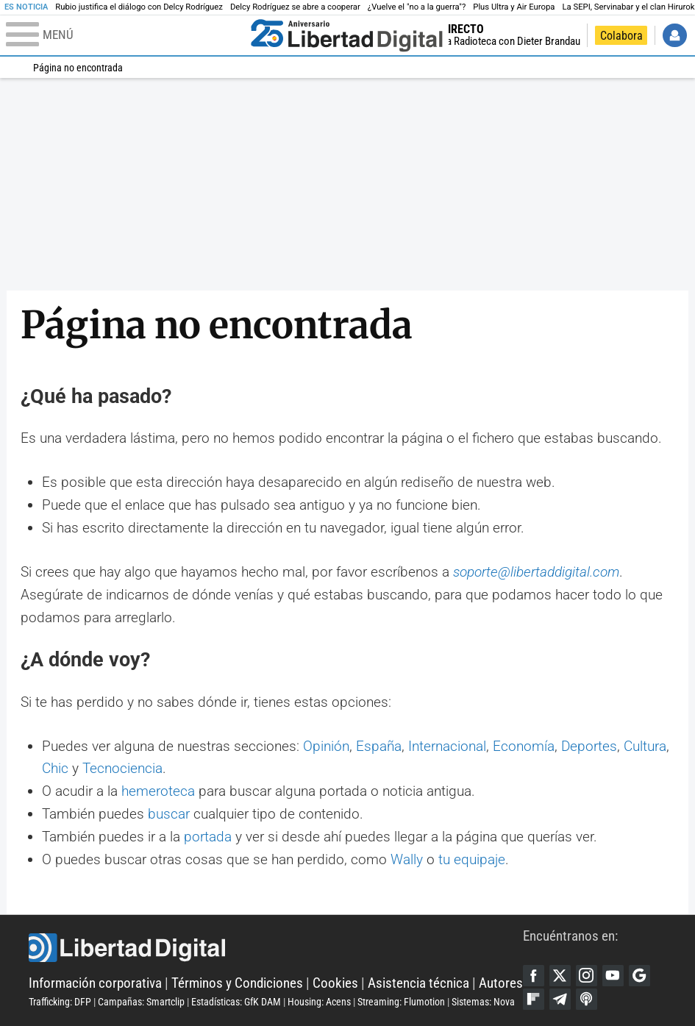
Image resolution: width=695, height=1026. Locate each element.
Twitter (560, 975)
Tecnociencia (122, 768)
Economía (524, 746)
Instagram (586, 975)
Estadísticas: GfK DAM (236, 1002)
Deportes (589, 746)
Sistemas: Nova (483, 1002)
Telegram (560, 999)
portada (208, 836)
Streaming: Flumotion (401, 1002)
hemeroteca (158, 791)
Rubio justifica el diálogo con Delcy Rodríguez (139, 7)
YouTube (613, 975)
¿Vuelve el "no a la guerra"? (417, 7)
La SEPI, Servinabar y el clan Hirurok (628, 7)
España (379, 746)
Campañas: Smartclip (141, 1002)
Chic (55, 768)
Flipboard (533, 999)
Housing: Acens (319, 1002)
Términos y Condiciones (237, 983)
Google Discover (639, 975)
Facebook (533, 975)
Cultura (645, 746)
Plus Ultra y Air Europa (514, 7)
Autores (501, 983)
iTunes (586, 999)
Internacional (447, 746)
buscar (169, 813)
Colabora (621, 36)
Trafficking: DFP (60, 1002)
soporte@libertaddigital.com (536, 571)
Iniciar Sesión (675, 36)
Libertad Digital (276, 947)
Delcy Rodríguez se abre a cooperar (295, 7)
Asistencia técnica (418, 983)
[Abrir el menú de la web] (125, 35)
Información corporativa (95, 983)
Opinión (326, 746)
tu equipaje (471, 859)
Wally (407, 859)
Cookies (335, 983)
